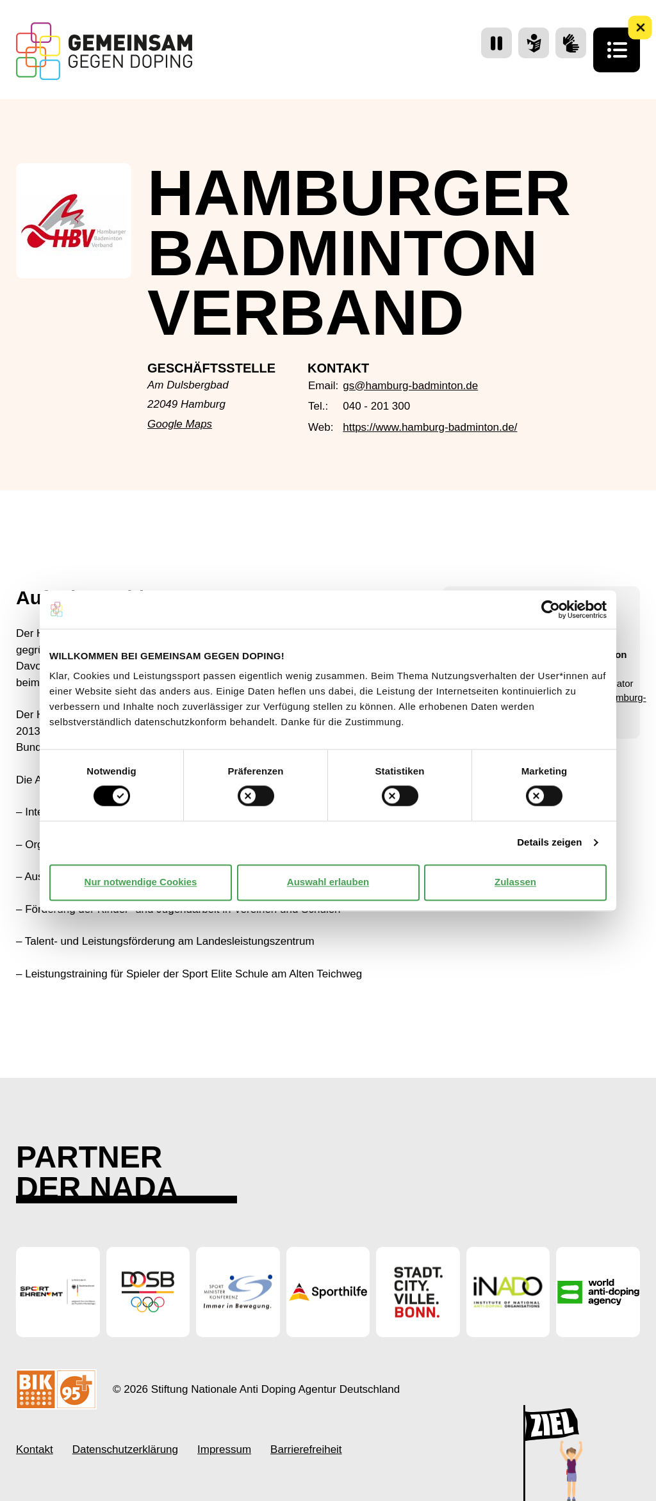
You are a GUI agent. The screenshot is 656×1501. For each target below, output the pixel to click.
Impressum (224, 1449)
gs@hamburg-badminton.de (410, 386)
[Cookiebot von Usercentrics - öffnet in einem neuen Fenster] (551, 609)
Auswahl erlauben (328, 882)
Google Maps (179, 424)
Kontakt (34, 1449)
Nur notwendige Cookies (141, 882)
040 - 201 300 (376, 406)
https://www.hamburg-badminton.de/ (430, 427)
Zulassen (515, 882)
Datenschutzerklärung (125, 1449)
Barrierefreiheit (306, 1449)
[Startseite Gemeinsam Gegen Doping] (104, 51)
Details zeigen (549, 842)
